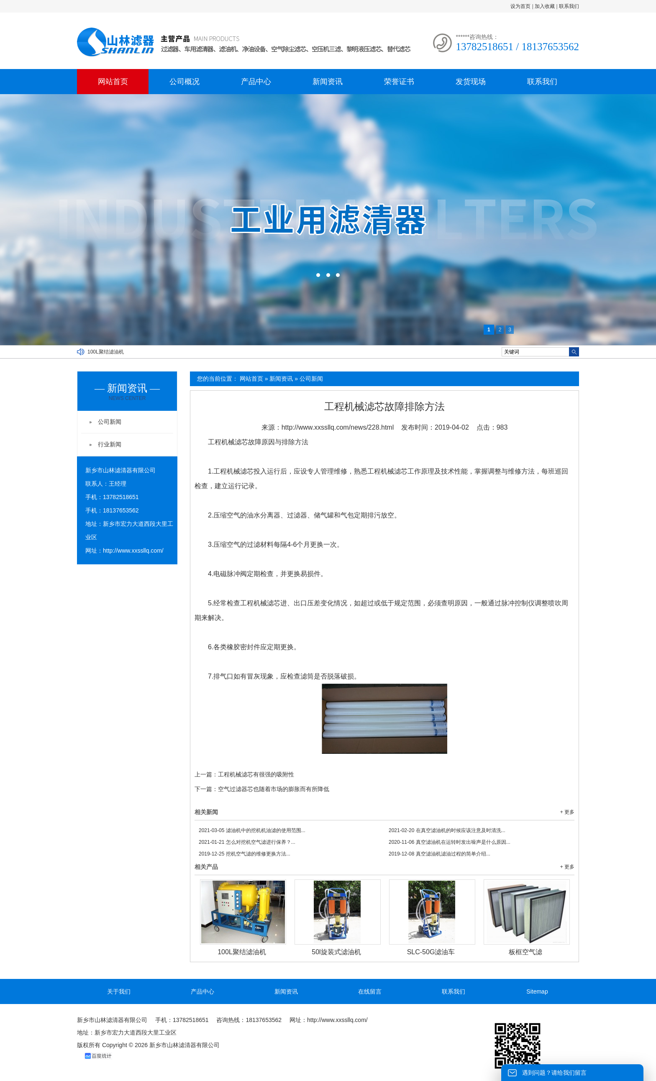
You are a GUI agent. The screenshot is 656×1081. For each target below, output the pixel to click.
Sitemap (537, 991)
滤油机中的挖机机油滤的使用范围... (252, 830)
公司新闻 (311, 378)
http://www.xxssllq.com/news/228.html (338, 427)
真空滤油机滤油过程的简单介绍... (439, 854)
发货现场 (471, 81)
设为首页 (520, 6)
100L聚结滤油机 (105, 352)
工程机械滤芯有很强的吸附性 (256, 774)
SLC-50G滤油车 (431, 951)
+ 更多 (567, 812)
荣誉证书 (399, 81)
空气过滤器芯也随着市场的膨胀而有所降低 (273, 789)
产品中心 (256, 81)
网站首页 (113, 81)
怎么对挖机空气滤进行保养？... (247, 842)
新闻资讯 (328, 81)
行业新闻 (109, 444)
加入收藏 (545, 6)
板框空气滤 (525, 951)
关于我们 (119, 991)
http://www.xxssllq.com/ (133, 550)
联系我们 (569, 6)
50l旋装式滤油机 (336, 951)
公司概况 (184, 81)
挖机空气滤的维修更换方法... (244, 854)
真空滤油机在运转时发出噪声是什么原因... (449, 842)
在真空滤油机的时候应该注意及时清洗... (447, 830)
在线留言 (370, 991)
